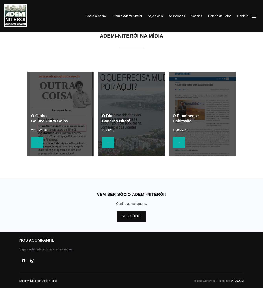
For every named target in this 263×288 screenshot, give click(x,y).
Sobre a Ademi (96, 16)
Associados (177, 16)
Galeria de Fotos (219, 16)
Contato (242, 16)
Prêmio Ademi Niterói (127, 16)
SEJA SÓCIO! (131, 216)
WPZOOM (237, 280)
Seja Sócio (155, 16)
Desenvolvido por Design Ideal (38, 280)
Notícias (196, 16)
